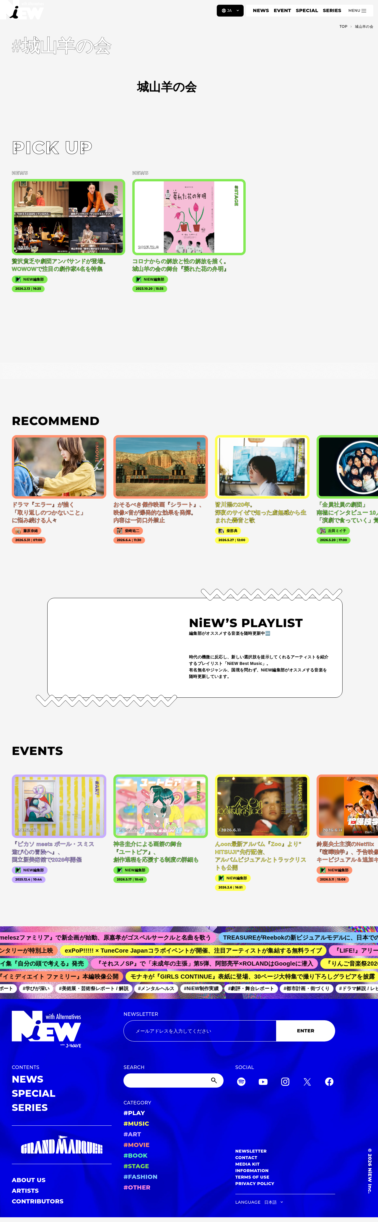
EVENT (282, 10)
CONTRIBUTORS (37, 1201)
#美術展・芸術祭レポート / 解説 (96, 988)
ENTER (306, 1031)
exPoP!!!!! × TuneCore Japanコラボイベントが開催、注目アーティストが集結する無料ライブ (197, 950)
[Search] (173, 1080)
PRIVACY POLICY (254, 1183)
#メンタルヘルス (159, 988)
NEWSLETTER (140, 1014)
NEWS (261, 10)
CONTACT (246, 1157)
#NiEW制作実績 (204, 988)
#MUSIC (136, 1123)
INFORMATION (252, 1170)
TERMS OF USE (252, 1177)
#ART (132, 1134)
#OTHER (136, 1187)
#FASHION (140, 1176)
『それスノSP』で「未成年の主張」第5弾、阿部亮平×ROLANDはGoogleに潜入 (208, 963)
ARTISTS (25, 1190)
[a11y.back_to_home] (24, 12)
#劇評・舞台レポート (254, 988)
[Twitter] (307, 1083)
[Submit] (215, 1080)
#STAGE (136, 1166)
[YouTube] (263, 1083)
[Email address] (199, 1031)
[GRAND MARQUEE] (62, 1144)
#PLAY (134, 1113)
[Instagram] (285, 1083)
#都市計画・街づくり (309, 988)
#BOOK (135, 1155)
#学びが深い (38, 988)
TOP (344, 26)
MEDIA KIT (247, 1164)
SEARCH (133, 1067)
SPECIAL (307, 10)
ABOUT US (28, 1180)
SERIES (332, 10)
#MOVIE (136, 1144)
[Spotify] (241, 1083)
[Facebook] (329, 1083)
